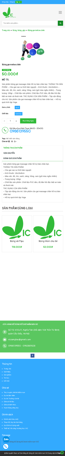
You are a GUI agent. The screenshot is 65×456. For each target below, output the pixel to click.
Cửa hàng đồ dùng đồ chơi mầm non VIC (22, 442)
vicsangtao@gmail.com (19, 339)
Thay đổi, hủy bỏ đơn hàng (13, 422)
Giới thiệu (7, 372)
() (19, 2)
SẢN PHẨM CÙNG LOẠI (17, 208)
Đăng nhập (5, 2)
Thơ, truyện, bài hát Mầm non (14, 392)
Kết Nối (6, 381)
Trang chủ (7, 369)
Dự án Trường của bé (11, 399)
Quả (17, 108)
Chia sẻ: (5, 141)
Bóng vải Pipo (17, 241)
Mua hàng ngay (28, 121)
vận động (16, 139)
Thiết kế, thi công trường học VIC (16, 428)
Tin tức (6, 378)
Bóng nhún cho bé (48, 241)
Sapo (59, 453)
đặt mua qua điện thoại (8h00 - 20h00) (26, 130)
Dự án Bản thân (9, 396)
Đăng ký (12, 2)
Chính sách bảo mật (11, 419)
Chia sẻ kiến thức (10, 405)
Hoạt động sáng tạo (11, 408)
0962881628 (29, 345)
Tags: (4, 139)
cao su (18, 114)
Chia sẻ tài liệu (9, 402)
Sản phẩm (7, 375)
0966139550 (14, 345)
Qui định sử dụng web (11, 425)
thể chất (9, 139)
